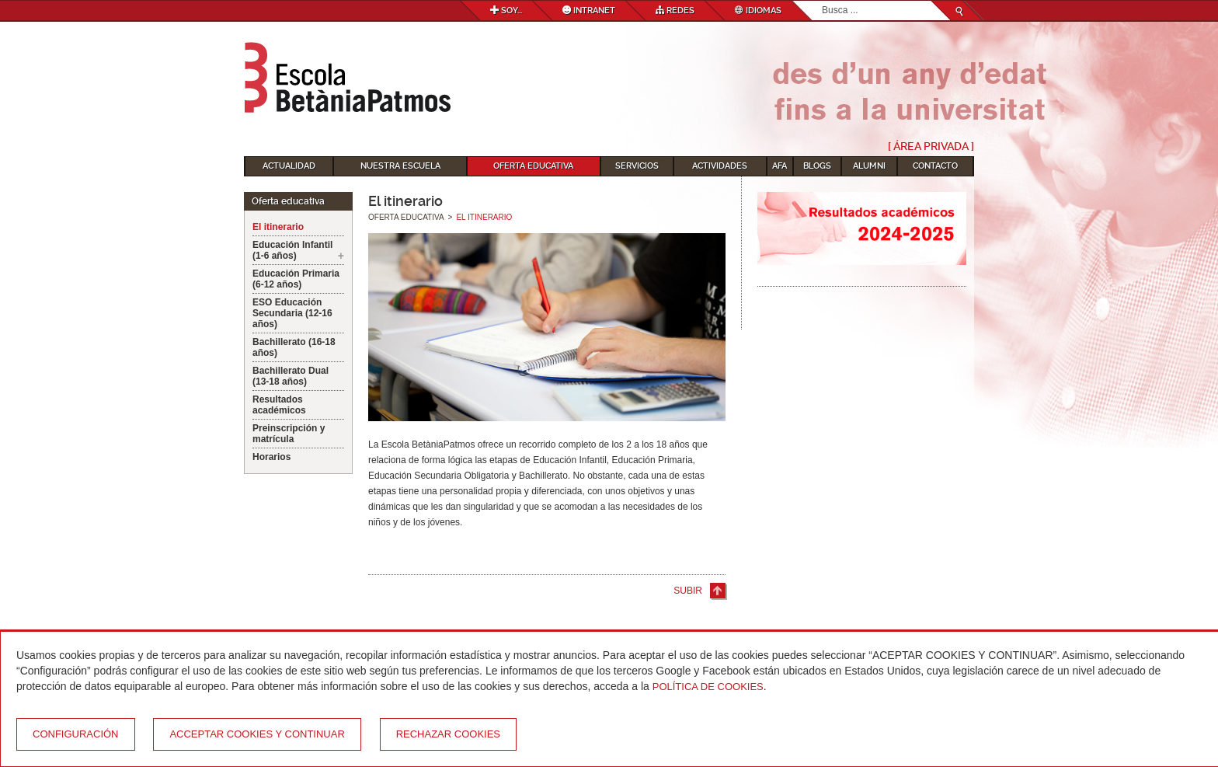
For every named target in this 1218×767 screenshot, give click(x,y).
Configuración (76, 734)
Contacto (935, 166)
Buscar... (822, 1)
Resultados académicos (279, 405)
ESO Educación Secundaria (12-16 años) (292, 313)
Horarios (271, 456)
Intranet (588, 10)
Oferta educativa (533, 166)
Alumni (869, 166)
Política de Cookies (708, 686)
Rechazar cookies (448, 734)
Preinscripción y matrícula (288, 434)
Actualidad (289, 166)
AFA (779, 166)
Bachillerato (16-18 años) (294, 347)
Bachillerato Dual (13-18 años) (290, 376)
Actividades (719, 166)
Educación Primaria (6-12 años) (295, 279)
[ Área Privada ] (931, 146)
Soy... (506, 10)
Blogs (817, 166)
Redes (675, 10)
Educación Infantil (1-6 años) (292, 250)
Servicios (637, 166)
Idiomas (758, 10)
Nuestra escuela (400, 166)
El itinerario (278, 226)
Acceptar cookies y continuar (256, 734)
